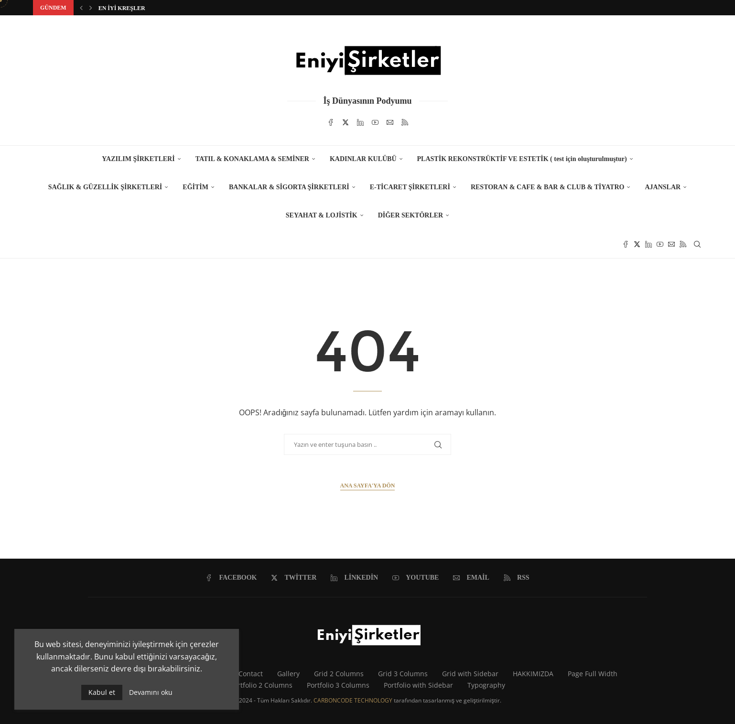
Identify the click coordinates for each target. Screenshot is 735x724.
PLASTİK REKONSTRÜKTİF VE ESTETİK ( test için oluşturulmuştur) (522, 158)
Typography (486, 685)
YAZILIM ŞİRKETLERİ (138, 158)
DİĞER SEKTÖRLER (410, 215)
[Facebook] (330, 122)
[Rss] (404, 122)
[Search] (697, 244)
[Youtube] (375, 122)
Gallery (288, 673)
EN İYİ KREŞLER (121, 8)
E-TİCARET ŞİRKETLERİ (410, 187)
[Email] (390, 122)
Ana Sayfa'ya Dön (367, 485)
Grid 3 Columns (403, 673)
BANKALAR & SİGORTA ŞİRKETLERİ (289, 187)
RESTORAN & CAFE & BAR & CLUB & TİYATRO (548, 187)
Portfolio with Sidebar (418, 685)
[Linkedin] (360, 122)
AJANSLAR (663, 187)
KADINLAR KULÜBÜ (363, 158)
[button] (81, 7)
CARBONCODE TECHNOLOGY (352, 700)
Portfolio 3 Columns (338, 685)
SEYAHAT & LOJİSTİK (321, 215)
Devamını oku (151, 692)
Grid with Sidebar (470, 673)
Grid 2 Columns (339, 673)
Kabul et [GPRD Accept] (101, 692)
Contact (250, 673)
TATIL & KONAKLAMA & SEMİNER (252, 158)
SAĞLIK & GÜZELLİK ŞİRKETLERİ (105, 187)
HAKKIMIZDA (533, 673)
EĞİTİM (195, 187)
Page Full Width (592, 673)
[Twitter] (345, 122)
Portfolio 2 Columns (261, 685)
